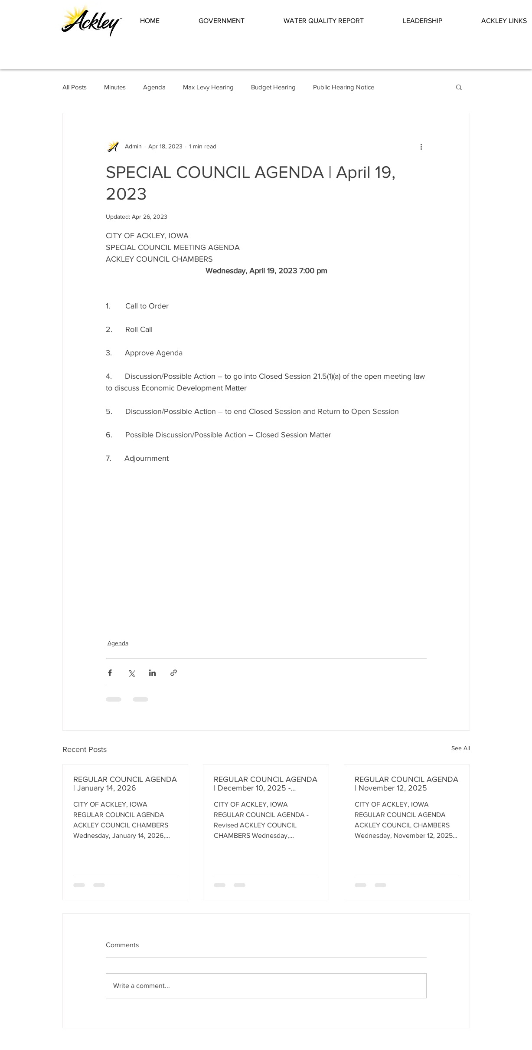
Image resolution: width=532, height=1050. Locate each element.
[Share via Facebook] (110, 673)
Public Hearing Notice (343, 87)
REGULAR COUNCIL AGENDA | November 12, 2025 (406, 783)
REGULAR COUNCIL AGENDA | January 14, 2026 (125, 783)
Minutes (115, 87)
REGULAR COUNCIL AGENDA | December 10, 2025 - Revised (265, 783)
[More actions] (421, 146)
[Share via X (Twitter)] (131, 673)
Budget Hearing (273, 87)
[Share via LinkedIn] (152, 673)
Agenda (154, 87)
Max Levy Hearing (208, 87)
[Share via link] (174, 673)
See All (460, 748)
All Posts (74, 87)
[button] (234, 21)
